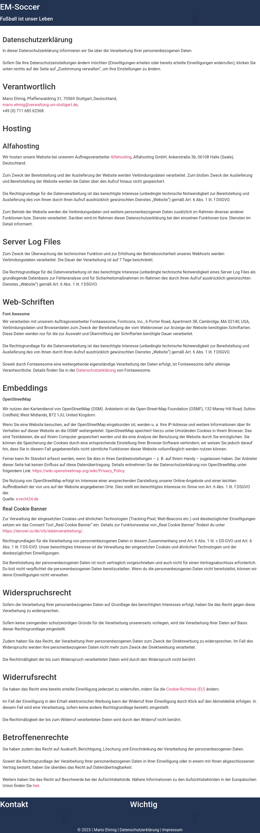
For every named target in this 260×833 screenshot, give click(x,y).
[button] (194, 19)
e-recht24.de (27, 499)
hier (36, 785)
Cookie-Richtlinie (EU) (185, 689)
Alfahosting (121, 157)
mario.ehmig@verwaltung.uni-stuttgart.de (40, 104)
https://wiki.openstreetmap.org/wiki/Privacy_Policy (78, 470)
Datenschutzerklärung (96, 370)
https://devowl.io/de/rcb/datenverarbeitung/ (43, 531)
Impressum (172, 829)
